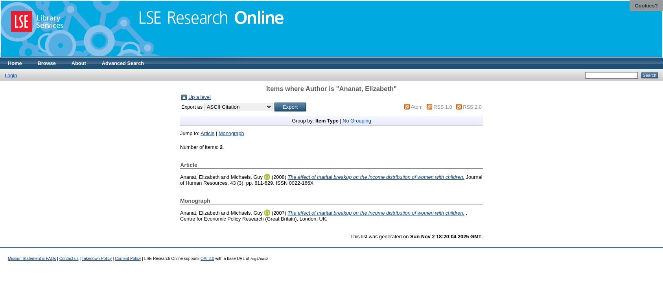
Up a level (199, 97)
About (79, 63)
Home (15, 63)
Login (11, 75)
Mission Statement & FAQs (32, 258)
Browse (47, 63)
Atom (417, 107)
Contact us (69, 258)
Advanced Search (123, 63)
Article (208, 133)
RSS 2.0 (472, 107)
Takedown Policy (97, 258)
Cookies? (646, 6)
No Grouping (357, 121)
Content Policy (128, 258)
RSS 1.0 (442, 107)
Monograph (231, 133)
